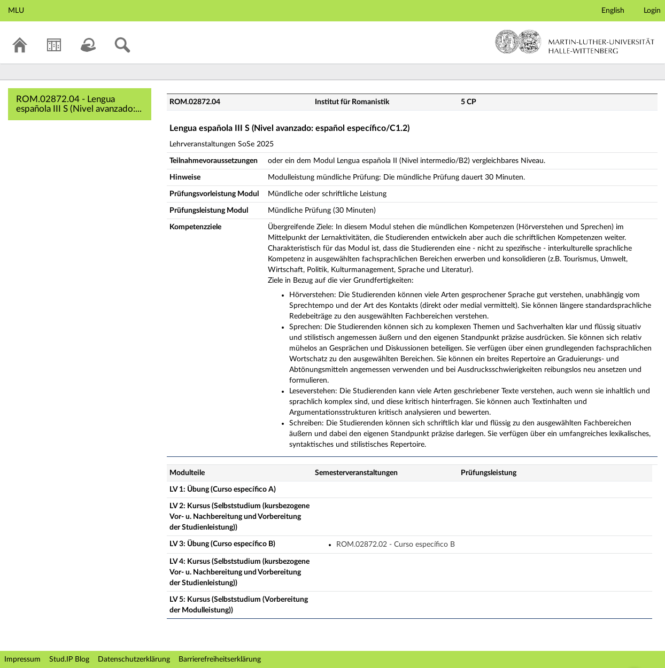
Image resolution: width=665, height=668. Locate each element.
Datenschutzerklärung (134, 659)
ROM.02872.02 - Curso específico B (395, 544)
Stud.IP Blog (69, 659)
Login (652, 10)
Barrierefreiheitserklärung (220, 659)
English (612, 10)
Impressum (22, 659)
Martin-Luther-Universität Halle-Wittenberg (575, 42)
